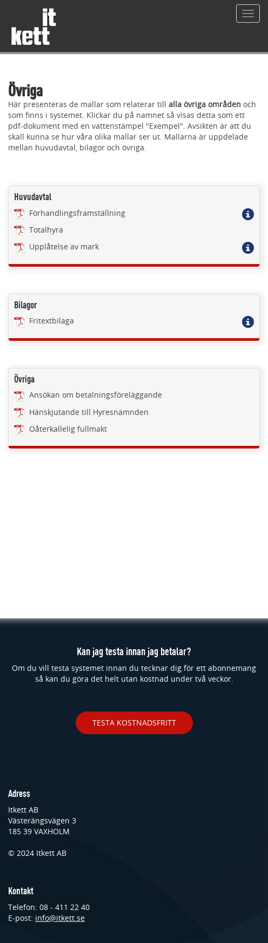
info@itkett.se (60, 918)
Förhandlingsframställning (69, 213)
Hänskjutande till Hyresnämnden (81, 412)
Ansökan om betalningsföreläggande (88, 395)
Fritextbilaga (44, 320)
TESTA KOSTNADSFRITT (134, 722)
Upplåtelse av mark (56, 246)
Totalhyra (38, 230)
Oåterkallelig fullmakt (60, 429)
